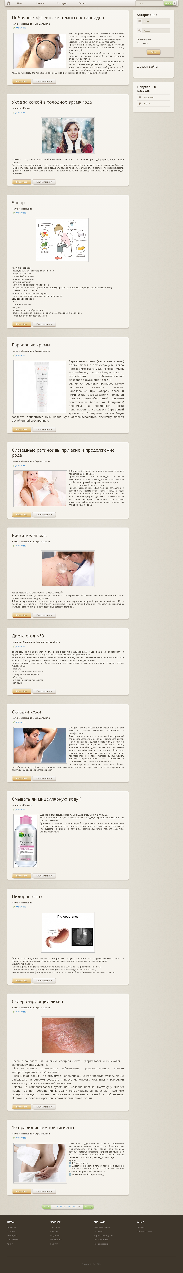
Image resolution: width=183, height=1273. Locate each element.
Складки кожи (26, 712)
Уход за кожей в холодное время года (52, 102)
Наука (15, 23)
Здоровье (28, 642)
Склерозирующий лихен (37, 1001)
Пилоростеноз (27, 896)
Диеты (56, 642)
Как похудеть (43, 642)
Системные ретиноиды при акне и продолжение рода (63, 452)
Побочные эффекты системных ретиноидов (58, 17)
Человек (16, 108)
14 (74, 1206)
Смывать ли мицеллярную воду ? (46, 799)
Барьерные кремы (31, 345)
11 (66, 1206)
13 (71, 1206)
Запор (18, 202)
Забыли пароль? (144, 39)
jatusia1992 (21, 28)
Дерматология (42, 23)
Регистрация (142, 43)
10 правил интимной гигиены (43, 1127)
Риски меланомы (30, 535)
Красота (27, 108)
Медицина (26, 23)
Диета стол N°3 (28, 636)
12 (69, 1206)
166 (78, 1207)
